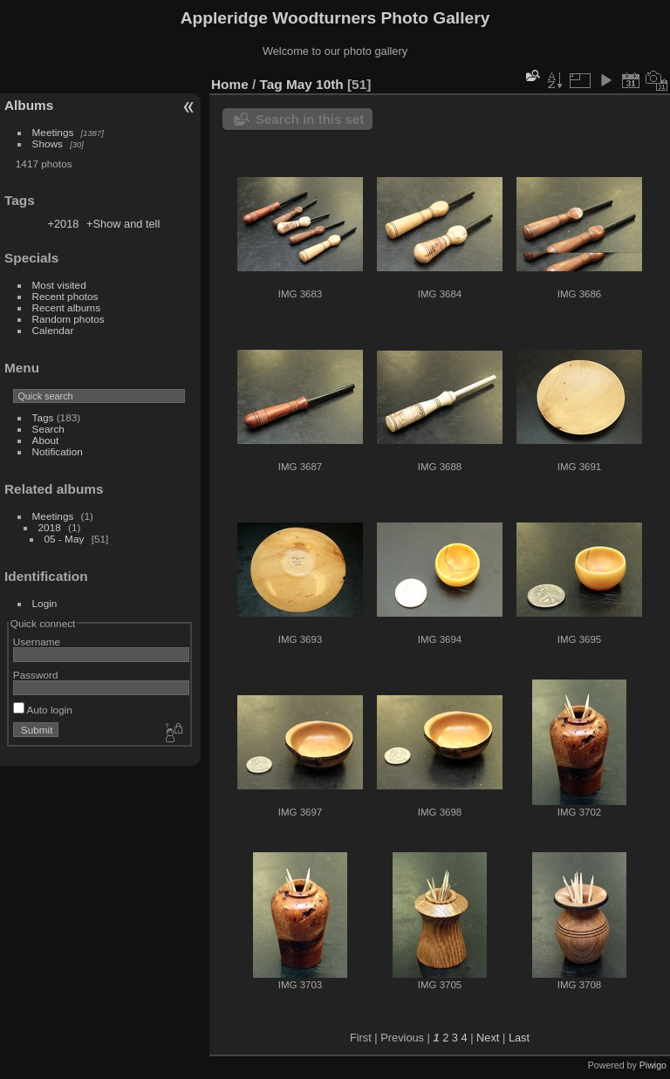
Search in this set (310, 119)
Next (487, 1037)
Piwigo (653, 1065)
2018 (49, 527)
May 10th (315, 84)
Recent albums (66, 307)
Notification (57, 451)
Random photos (68, 318)
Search (48, 428)
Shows (47, 143)
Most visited (59, 284)
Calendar (53, 330)
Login (45, 603)
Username (36, 641)
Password (35, 674)
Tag (271, 84)
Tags (43, 417)
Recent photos (65, 296)
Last (519, 1037)
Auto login (42, 709)
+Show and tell (123, 223)
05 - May (64, 538)
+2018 (63, 223)
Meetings (53, 132)
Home (230, 84)
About (45, 440)
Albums (28, 105)
